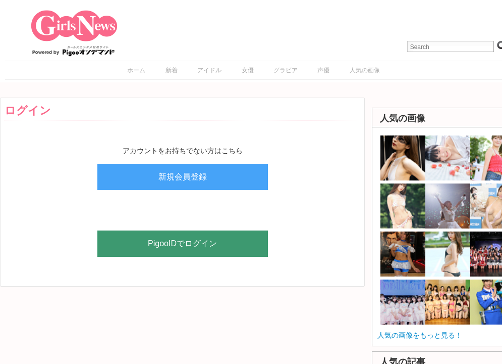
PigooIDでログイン (182, 243)
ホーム (136, 70)
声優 (323, 70)
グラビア (285, 70)
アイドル (209, 70)
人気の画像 (365, 70)
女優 (248, 70)
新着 (171, 70)
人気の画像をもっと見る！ (419, 335)
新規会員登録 (182, 176)
